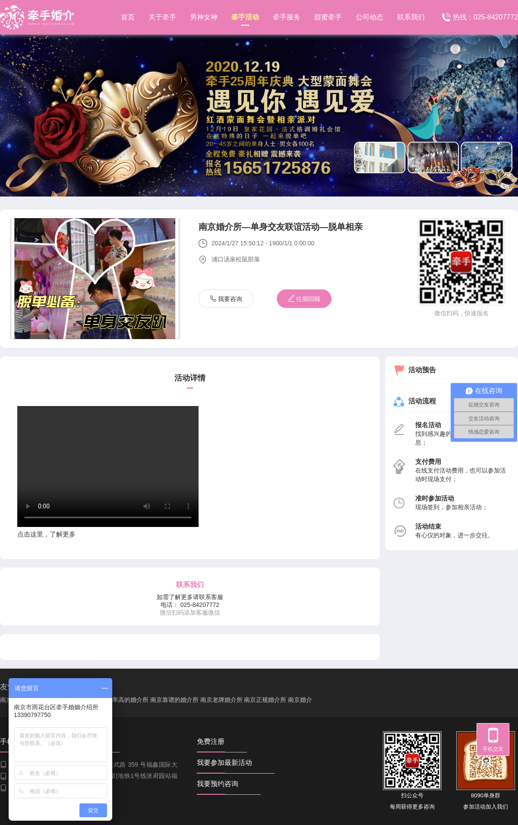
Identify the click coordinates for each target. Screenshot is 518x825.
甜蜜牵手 (328, 17)
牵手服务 (286, 17)
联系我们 (411, 17)
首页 (128, 17)
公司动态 (369, 17)
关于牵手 (162, 17)
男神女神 (204, 17)
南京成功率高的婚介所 (118, 699)
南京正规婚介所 (265, 699)
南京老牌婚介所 (221, 699)
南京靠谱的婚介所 (174, 699)
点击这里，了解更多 (46, 534)
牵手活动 (245, 19)
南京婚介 (300, 699)
